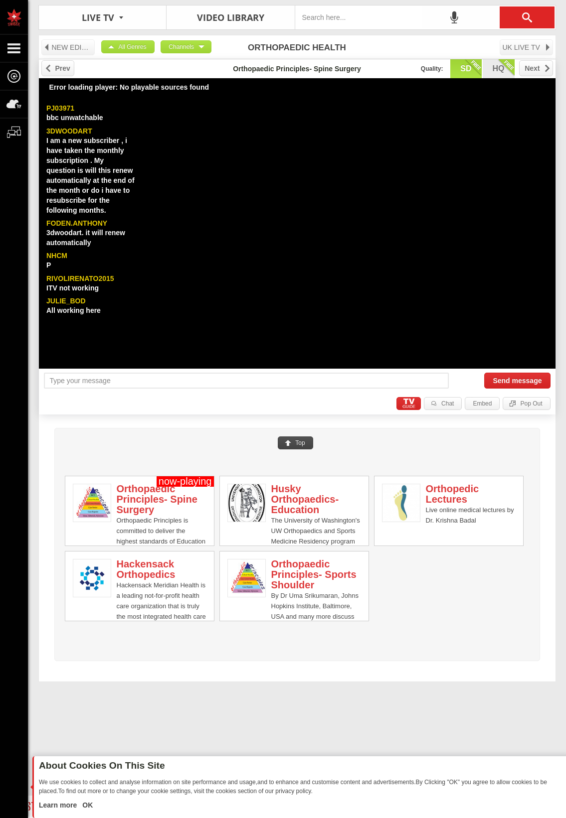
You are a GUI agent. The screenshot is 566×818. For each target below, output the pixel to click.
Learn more (59, 805)
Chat (447, 403)
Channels (181, 46)
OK (86, 805)
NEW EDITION (69, 47)
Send (517, 381)
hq (504, 67)
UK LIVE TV (527, 47)
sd (470, 67)
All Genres (133, 46)
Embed (482, 403)
